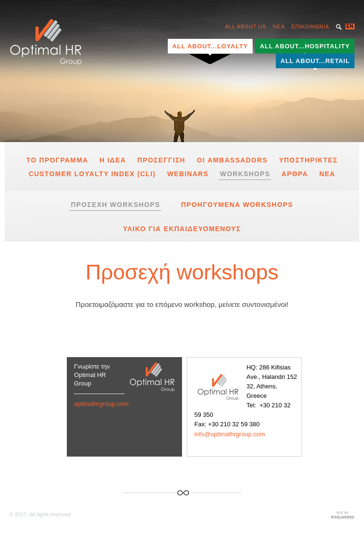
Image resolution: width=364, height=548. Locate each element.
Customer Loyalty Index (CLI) (91, 174)
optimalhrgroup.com (101, 403)
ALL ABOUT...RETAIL (315, 60)
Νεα (327, 174)
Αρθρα (295, 174)
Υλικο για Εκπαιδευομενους (182, 229)
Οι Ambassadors (232, 160)
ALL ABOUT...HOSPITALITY (305, 46)
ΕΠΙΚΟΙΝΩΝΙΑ (310, 26)
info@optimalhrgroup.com (229, 434)
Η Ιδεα (113, 160)
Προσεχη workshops (115, 204)
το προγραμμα (57, 160)
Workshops (245, 174)
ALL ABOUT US (245, 26)
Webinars (188, 174)
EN (350, 26)
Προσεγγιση (161, 160)
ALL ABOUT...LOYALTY (210, 46)
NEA (279, 26)
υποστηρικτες (308, 160)
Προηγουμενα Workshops (237, 204)
